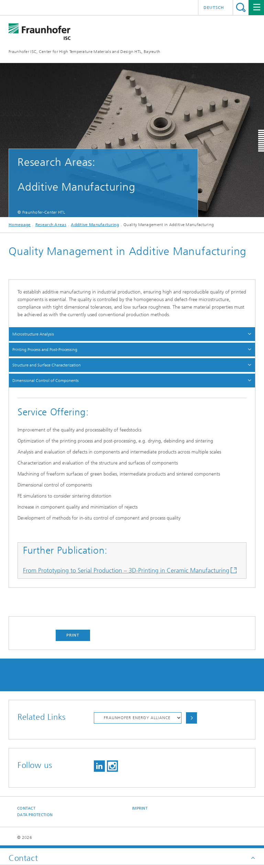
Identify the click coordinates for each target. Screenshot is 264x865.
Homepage (20, 224)
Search (241, 7)
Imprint (139, 808)
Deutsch (214, 7)
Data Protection (35, 815)
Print (72, 635)
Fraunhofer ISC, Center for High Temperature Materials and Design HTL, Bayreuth (84, 51)
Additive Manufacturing (95, 224)
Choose (191, 718)
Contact (26, 808)
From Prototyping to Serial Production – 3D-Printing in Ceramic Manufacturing (126, 570)
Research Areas (50, 224)
